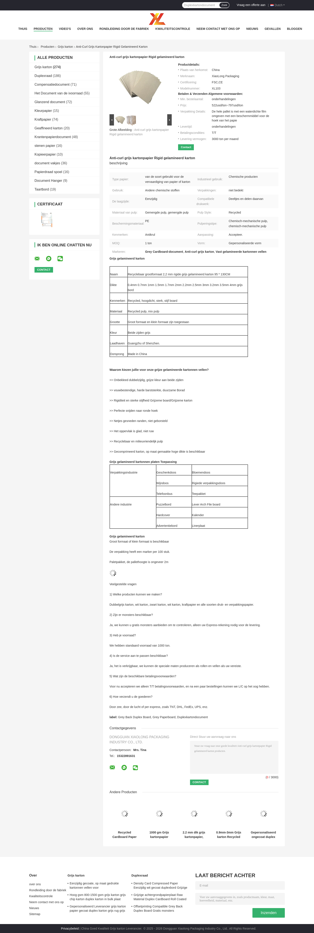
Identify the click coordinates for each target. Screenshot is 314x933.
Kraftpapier (43, 119)
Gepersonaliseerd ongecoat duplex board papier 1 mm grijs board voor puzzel (263, 835)
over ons (85, 28)
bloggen (294, 28)
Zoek (224, 5)
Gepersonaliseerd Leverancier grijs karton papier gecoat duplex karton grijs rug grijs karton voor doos (98, 909)
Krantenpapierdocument (53, 137)
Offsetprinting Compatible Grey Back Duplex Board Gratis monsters (158, 908)
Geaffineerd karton (49, 128)
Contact (186, 147)
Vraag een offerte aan (251, 5)
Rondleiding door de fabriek (124, 28)
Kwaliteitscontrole (172, 28)
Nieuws (252, 28)
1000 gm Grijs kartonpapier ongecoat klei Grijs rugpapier (159, 835)
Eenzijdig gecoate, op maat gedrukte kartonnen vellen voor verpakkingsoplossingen (94, 886)
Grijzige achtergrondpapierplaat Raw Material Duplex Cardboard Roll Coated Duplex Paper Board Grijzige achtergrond (161, 897)
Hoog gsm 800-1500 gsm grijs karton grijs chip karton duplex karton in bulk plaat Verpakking (98, 897)
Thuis (22, 28)
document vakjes (47, 163)
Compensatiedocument (52, 84)
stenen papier (45, 145)
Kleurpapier (43, 111)
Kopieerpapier (45, 154)
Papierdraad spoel (48, 172)
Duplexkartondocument (192, 717)
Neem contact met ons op (218, 28)
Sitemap (34, 914)
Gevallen (273, 28)
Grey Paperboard (164, 717)
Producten (43, 28)
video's (65, 28)
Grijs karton (65, 46)
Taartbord (42, 189)
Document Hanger (48, 180)
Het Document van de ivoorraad (59, 93)
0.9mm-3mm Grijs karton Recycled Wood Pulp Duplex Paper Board (228, 835)
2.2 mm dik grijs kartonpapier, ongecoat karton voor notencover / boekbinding (193, 835)
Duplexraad (43, 76)
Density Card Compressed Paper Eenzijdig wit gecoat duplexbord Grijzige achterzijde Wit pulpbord (160, 886)
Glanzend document (50, 102)
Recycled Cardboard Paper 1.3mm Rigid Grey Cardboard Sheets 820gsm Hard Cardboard (124, 835)
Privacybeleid (70, 928)
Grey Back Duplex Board (134, 717)
